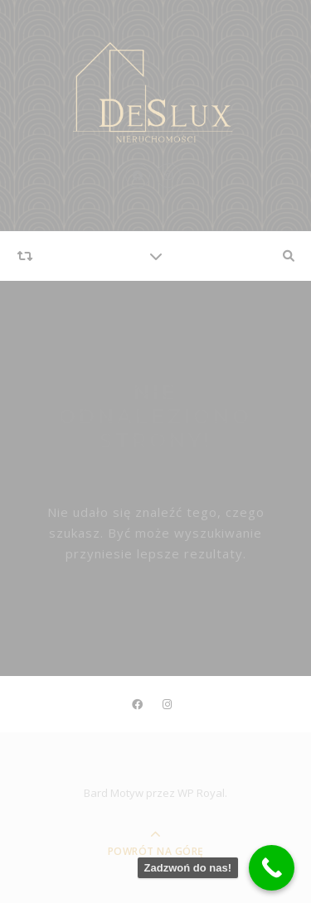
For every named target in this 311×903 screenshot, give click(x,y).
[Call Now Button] (271, 868)
